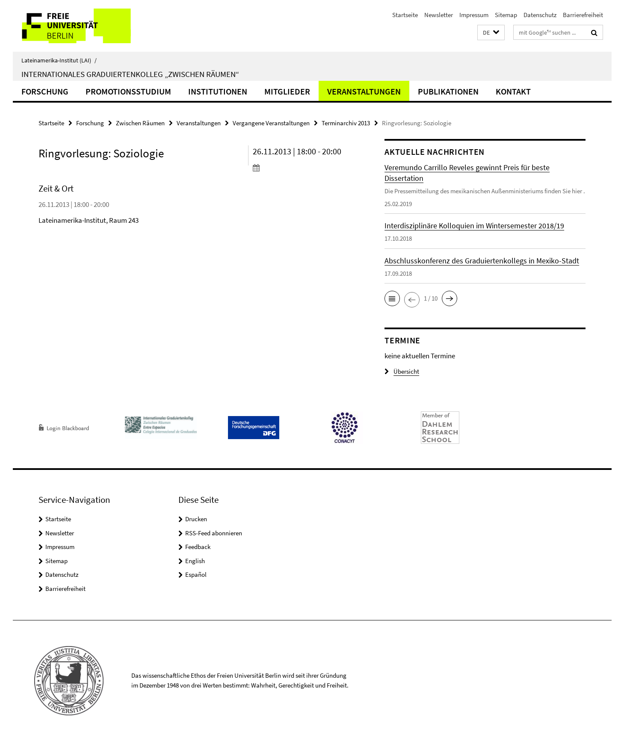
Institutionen (217, 91)
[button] (491, 33)
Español (196, 574)
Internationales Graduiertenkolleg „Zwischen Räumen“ (130, 74)
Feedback (197, 547)
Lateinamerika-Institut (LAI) (59, 60)
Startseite (405, 15)
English (195, 561)
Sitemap (506, 15)
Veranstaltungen (364, 91)
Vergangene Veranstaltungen (271, 123)
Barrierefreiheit (583, 15)
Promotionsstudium (128, 91)
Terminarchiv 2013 (346, 123)
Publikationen (448, 91)
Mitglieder (287, 91)
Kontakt (513, 91)
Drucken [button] (196, 519)
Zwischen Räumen (140, 123)
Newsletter (438, 15)
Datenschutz (539, 15)
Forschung (44, 91)
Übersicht (401, 371)
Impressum (473, 15)
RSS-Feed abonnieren (213, 533)
